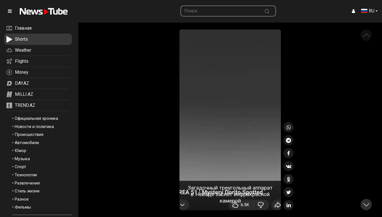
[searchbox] (220, 11)
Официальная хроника (36, 118)
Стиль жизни (27, 191)
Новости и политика (34, 126)
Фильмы (23, 207)
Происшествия (29, 134)
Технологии (26, 174)
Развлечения (27, 183)
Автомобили (27, 142)
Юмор (20, 150)
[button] (366, 204)
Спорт (20, 166)
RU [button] (367, 11)
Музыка (22, 158)
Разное (22, 199)
